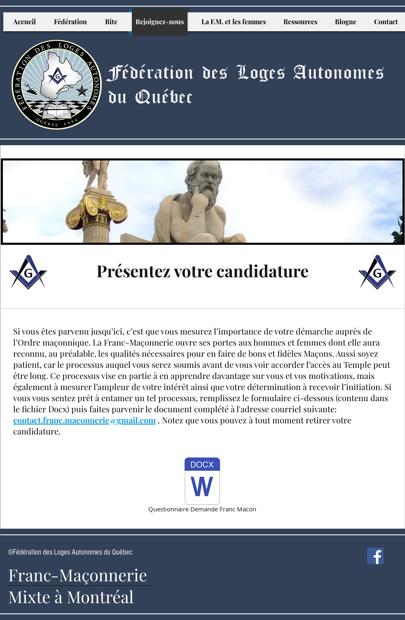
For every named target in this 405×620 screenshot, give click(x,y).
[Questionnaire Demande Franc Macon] (202, 486)
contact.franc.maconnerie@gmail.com (84, 419)
